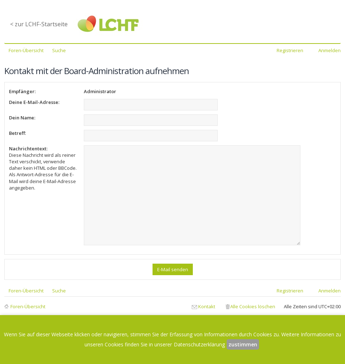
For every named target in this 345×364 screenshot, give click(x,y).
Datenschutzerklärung (158, 313)
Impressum (199, 313)
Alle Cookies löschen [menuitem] (252, 297)
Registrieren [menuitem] (290, 50)
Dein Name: (22, 117)
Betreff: (17, 133)
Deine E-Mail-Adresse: (34, 102)
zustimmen (242, 344)
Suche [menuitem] (59, 50)
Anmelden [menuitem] (329, 50)
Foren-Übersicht (27, 297)
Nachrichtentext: (28, 148)
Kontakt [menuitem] (206, 297)
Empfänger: (22, 91)
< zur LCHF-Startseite (39, 24)
